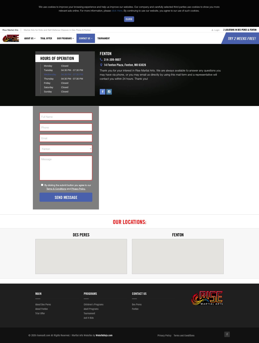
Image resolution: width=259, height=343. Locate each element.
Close (129, 19)
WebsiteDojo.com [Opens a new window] (104, 335)
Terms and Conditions (184, 335)
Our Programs (65, 40)
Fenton (178, 234)
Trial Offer (46, 38)
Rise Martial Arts (10, 30)
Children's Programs (93, 304)
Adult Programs (91, 308)
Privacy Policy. (78, 188)
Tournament (103, 38)
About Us (30, 40)
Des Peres (81, 234)
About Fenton (41, 308)
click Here (116, 10)
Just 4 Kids (89, 317)
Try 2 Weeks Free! (242, 38)
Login (216, 30)
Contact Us (85, 40)
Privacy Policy (164, 335)
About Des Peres (43, 304)
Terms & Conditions (56, 188)
